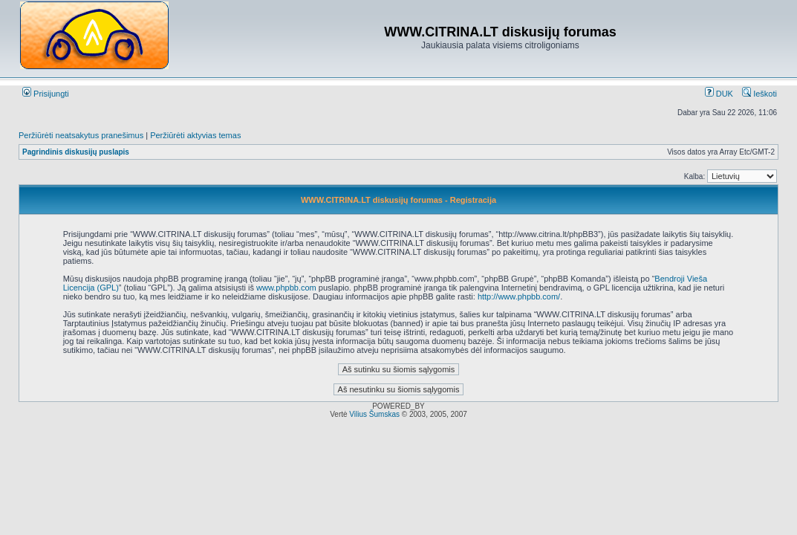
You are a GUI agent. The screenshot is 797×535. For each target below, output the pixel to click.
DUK (719, 93)
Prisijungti (45, 93)
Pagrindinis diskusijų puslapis (75, 152)
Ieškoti (759, 93)
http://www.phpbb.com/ (519, 296)
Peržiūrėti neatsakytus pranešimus (81, 135)
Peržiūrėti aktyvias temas (195, 135)
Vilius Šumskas (374, 414)
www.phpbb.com (286, 287)
